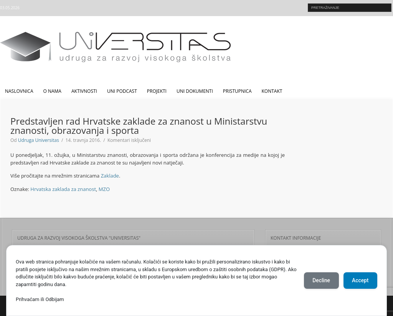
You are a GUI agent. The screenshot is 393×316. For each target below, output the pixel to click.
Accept (359, 281)
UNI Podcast (122, 91)
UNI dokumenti (195, 91)
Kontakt (272, 91)
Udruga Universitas (38, 140)
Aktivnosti (84, 91)
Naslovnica (19, 91)
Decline (319, 281)
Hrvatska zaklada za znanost (63, 189)
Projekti (157, 91)
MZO (104, 189)
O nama (52, 91)
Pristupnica (237, 91)
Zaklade (110, 175)
